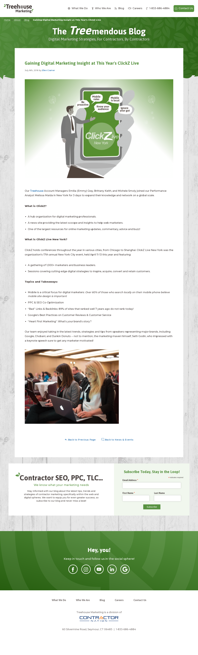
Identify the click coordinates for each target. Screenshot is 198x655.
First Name (128, 493)
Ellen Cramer (48, 70)
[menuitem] (78, 8)
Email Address (130, 480)
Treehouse (36, 190)
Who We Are (101, 8)
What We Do (78, 8)
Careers (135, 8)
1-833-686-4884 (158, 8)
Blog (119, 8)
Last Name (159, 493)
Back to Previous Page (80, 439)
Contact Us (184, 8)
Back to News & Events (117, 439)
